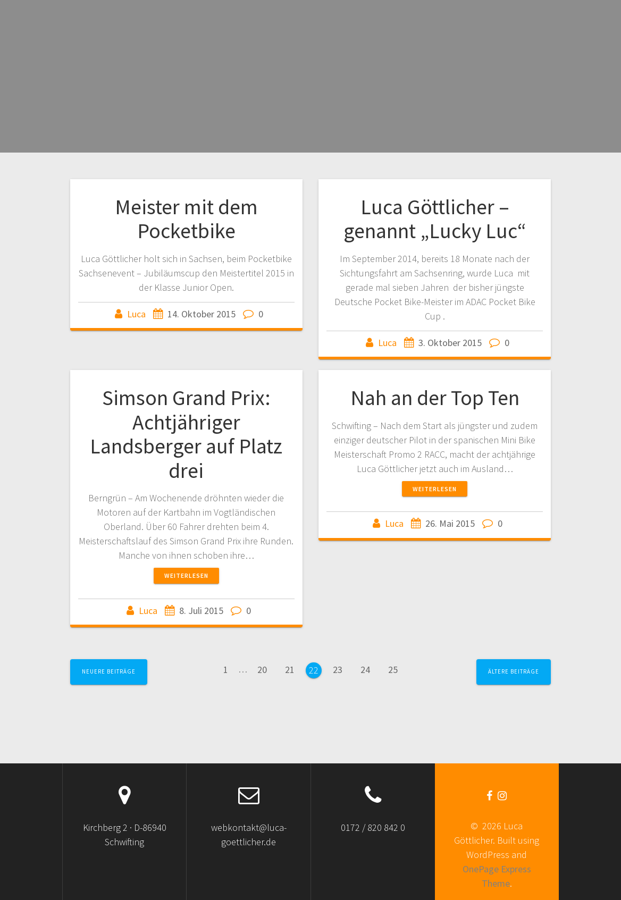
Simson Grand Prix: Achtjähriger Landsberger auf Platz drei (186, 434)
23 (341, 668)
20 (266, 668)
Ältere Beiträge (513, 671)
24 (369, 668)
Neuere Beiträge (109, 671)
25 (397, 668)
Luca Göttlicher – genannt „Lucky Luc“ (434, 219)
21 (293, 668)
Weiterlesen (186, 575)
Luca (136, 314)
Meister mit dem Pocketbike (186, 219)
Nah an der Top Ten (434, 397)
